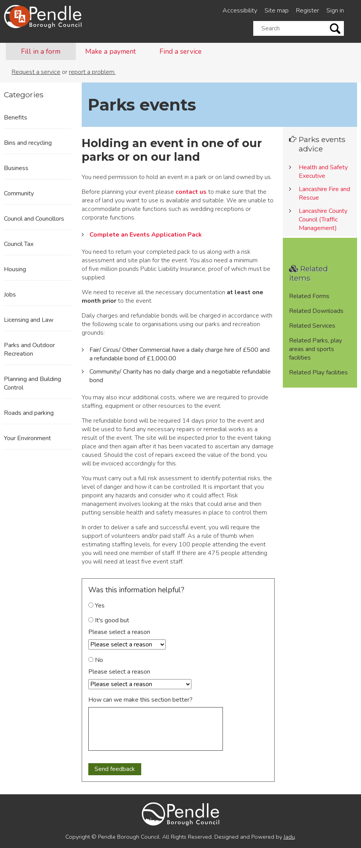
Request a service (36, 72)
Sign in (335, 10)
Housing (15, 269)
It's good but (108, 620)
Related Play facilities (318, 372)
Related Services (312, 325)
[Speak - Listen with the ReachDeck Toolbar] (19, 16)
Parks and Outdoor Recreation (29, 349)
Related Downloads (316, 311)
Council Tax (18, 244)
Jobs (10, 294)
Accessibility (240, 10)
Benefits (15, 117)
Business (16, 168)
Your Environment (27, 438)
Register (307, 10)
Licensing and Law (28, 320)
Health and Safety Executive (323, 171)
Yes (96, 605)
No (95, 660)
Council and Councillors (34, 218)
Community (19, 193)
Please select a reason (119, 632)
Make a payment (110, 51)
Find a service (180, 51)
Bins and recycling (28, 143)
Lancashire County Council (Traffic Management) (323, 219)
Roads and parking (29, 413)
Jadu (289, 837)
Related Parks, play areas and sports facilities (315, 349)
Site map (277, 10)
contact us (191, 192)
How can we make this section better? (140, 699)
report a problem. (92, 72)
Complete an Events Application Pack (145, 234)
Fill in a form (40, 51)
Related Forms (309, 296)
